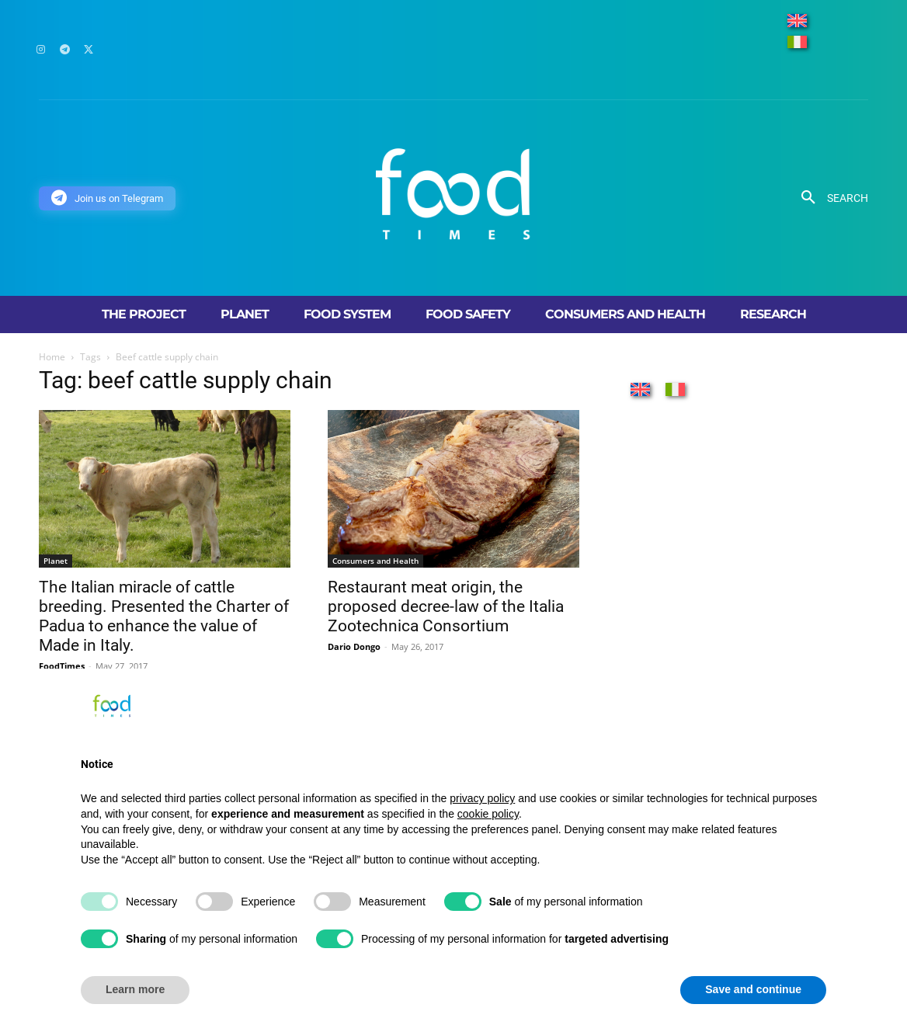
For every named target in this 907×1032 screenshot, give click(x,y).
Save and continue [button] (753, 989)
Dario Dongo (354, 646)
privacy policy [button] (482, 798)
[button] (829, 198)
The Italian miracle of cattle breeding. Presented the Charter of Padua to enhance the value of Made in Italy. (164, 616)
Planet (55, 560)
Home (52, 356)
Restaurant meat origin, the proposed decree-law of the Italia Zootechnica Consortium (446, 606)
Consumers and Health (375, 560)
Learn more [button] (135, 989)
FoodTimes (62, 666)
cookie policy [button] (488, 814)
